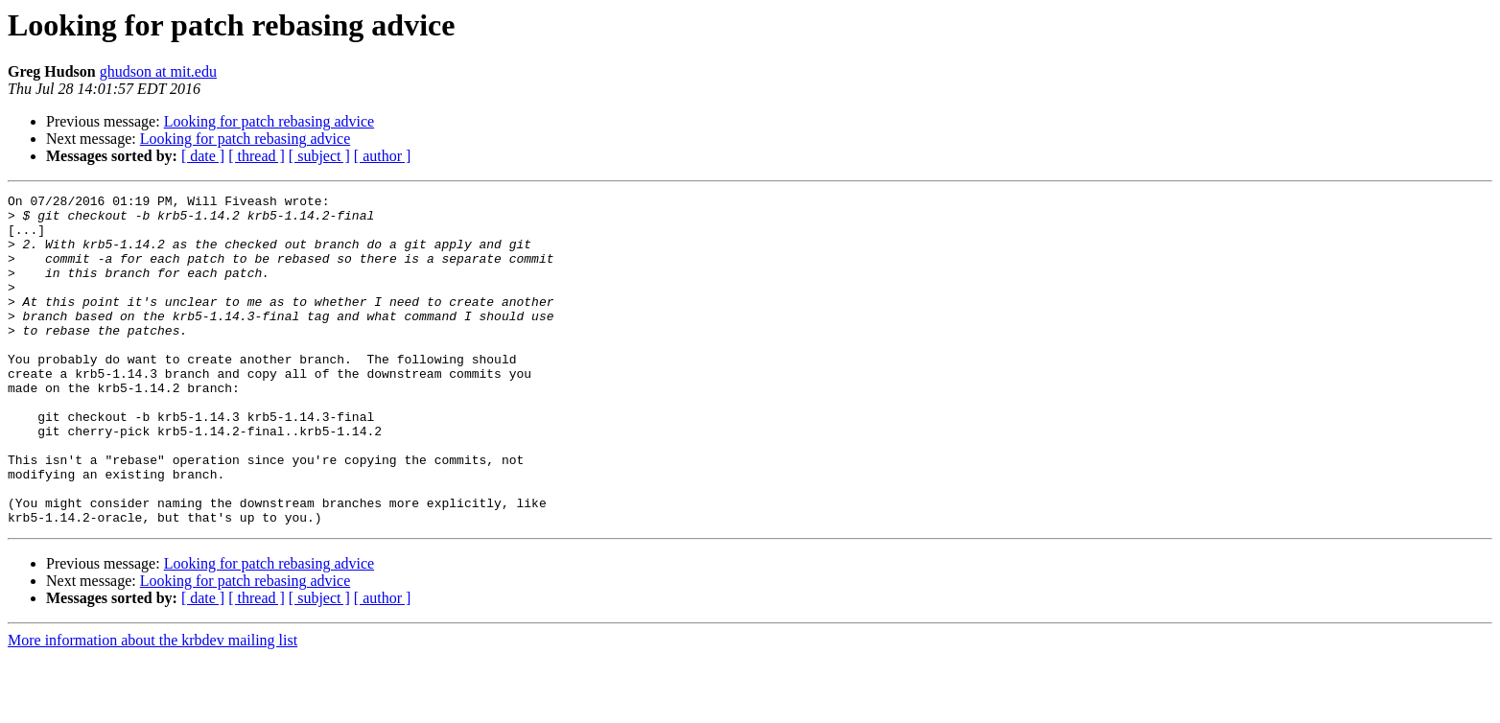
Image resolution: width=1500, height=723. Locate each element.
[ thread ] (256, 156)
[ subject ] (319, 156)
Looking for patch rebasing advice (269, 121)
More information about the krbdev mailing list (152, 706)
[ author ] (382, 156)
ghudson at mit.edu (158, 71)
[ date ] (202, 156)
